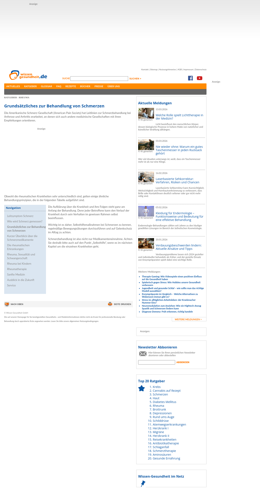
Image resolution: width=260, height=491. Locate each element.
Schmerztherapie (164, 451)
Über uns (113, 86)
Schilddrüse (161, 421)
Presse (98, 86)
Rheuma (158, 406)
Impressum (188, 69)
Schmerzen (160, 394)
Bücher (85, 86)
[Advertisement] (92, 35)
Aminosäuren (162, 455)
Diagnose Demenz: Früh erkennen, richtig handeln (167, 311)
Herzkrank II (161, 436)
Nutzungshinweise (167, 69)
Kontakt (145, 69)
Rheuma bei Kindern (19, 263)
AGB (179, 69)
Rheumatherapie (17, 269)
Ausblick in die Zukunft (20, 280)
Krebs (157, 387)
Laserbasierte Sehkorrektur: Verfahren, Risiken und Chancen (177, 180)
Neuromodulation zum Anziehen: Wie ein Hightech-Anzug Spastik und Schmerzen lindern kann (171, 307)
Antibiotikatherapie (166, 443)
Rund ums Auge (163, 417)
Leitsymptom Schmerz (20, 216)
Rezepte (70, 86)
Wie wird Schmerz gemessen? (24, 221)
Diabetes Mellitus (164, 402)
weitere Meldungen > (188, 319)
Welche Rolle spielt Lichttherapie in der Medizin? (179, 116)
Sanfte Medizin (16, 274)
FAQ (58, 86)
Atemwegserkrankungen (169, 424)
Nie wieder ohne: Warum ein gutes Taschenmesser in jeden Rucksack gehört (179, 150)
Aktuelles (13, 86)
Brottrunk (159, 409)
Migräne (158, 432)
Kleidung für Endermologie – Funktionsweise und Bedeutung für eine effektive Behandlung (179, 216)
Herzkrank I (160, 428)
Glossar (46, 86)
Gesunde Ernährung (166, 458)
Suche (66, 78)
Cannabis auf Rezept (167, 391)
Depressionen (162, 413)
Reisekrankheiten (164, 439)
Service (11, 285)
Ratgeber (30, 86)
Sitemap (153, 69)
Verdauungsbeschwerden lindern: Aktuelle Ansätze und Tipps (179, 247)
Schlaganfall (161, 447)
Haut (156, 398)
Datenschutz (200, 69)
